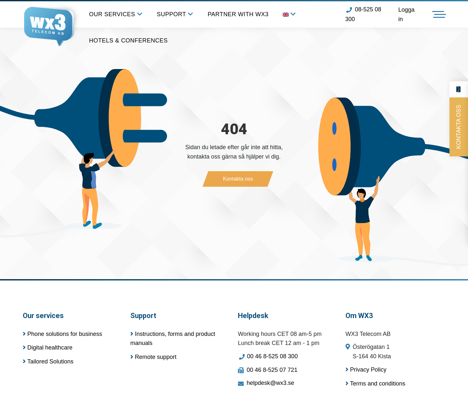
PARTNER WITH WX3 (238, 14)
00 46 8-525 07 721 (267, 370)
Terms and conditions (375, 383)
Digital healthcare (47, 347)
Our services (43, 316)
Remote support (153, 357)
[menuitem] (289, 14)
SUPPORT (175, 14)
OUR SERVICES (115, 14)
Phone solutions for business (62, 334)
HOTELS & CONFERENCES (128, 40)
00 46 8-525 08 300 (268, 356)
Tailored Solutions (48, 361)
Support (143, 316)
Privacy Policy (365, 369)
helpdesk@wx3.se (266, 383)
